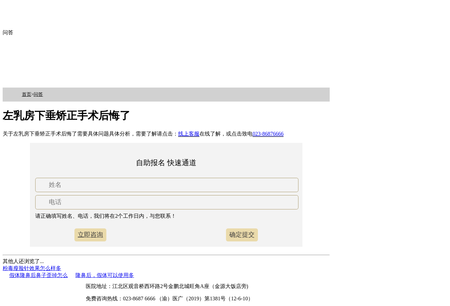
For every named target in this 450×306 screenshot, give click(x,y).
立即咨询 (90, 234)
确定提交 (242, 234)
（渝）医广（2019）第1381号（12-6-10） (205, 298)
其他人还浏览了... (23, 261)
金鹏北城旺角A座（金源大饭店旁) (208, 286)
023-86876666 (268, 134)
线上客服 (188, 134)
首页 (26, 94)
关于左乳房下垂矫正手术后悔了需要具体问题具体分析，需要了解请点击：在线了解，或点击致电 (143, 134)
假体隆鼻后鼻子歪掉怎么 (38, 275)
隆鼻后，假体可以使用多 (104, 275)
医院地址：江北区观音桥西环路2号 (127, 286)
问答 (38, 94)
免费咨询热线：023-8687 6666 (120, 298)
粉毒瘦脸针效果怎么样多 (32, 268)
